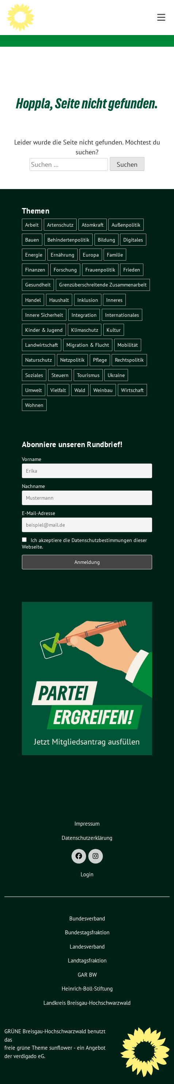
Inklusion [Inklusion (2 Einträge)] (87, 288)
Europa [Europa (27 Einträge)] (91, 243)
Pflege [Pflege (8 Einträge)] (100, 348)
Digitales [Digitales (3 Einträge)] (133, 228)
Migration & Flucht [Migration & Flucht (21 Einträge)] (87, 333)
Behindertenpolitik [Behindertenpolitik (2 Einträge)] (68, 228)
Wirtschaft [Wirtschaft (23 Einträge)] (132, 378)
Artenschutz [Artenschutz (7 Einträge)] (60, 213)
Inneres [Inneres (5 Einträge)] (114, 288)
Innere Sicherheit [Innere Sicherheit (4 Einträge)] (44, 303)
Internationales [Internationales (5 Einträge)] (122, 303)
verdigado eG (28, 1044)
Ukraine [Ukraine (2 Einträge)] (116, 363)
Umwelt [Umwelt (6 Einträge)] (33, 378)
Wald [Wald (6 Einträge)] (79, 378)
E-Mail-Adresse (38, 502)
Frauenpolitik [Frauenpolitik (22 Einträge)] (100, 258)
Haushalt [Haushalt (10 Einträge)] (59, 288)
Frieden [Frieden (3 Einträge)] (131, 258)
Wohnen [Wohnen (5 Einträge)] (34, 393)
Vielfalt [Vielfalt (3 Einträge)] (58, 378)
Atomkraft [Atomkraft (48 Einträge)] (93, 213)
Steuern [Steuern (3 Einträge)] (60, 363)
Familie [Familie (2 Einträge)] (115, 243)
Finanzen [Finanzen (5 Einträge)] (35, 258)
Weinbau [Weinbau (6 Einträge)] (103, 378)
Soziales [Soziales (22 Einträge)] (34, 363)
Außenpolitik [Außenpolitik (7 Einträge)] (126, 213)
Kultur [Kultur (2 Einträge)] (114, 318)
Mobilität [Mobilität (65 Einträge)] (127, 333)
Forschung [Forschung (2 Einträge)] (65, 258)
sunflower (60, 1036)
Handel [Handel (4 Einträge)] (33, 288)
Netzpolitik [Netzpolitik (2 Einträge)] (72, 348)
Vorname (31, 448)
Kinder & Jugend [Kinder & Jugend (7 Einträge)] (44, 318)
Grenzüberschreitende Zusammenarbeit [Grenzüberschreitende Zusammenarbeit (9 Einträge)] (103, 273)
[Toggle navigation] (161, 58)
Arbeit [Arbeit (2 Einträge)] (32, 213)
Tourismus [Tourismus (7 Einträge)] (88, 363)
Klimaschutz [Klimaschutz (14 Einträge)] (84, 318)
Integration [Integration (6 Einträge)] (84, 303)
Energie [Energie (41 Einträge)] (33, 243)
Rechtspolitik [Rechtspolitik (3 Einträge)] (129, 348)
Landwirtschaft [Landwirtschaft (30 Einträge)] (41, 333)
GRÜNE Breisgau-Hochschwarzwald (105, 14)
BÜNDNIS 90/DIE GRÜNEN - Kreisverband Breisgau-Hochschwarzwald (103, 28)
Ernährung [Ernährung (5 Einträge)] (62, 243)
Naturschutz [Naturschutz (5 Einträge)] (38, 348)
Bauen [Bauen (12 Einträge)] (32, 228)
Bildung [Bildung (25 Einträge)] (106, 228)
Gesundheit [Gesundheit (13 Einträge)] (38, 273)
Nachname (33, 475)
